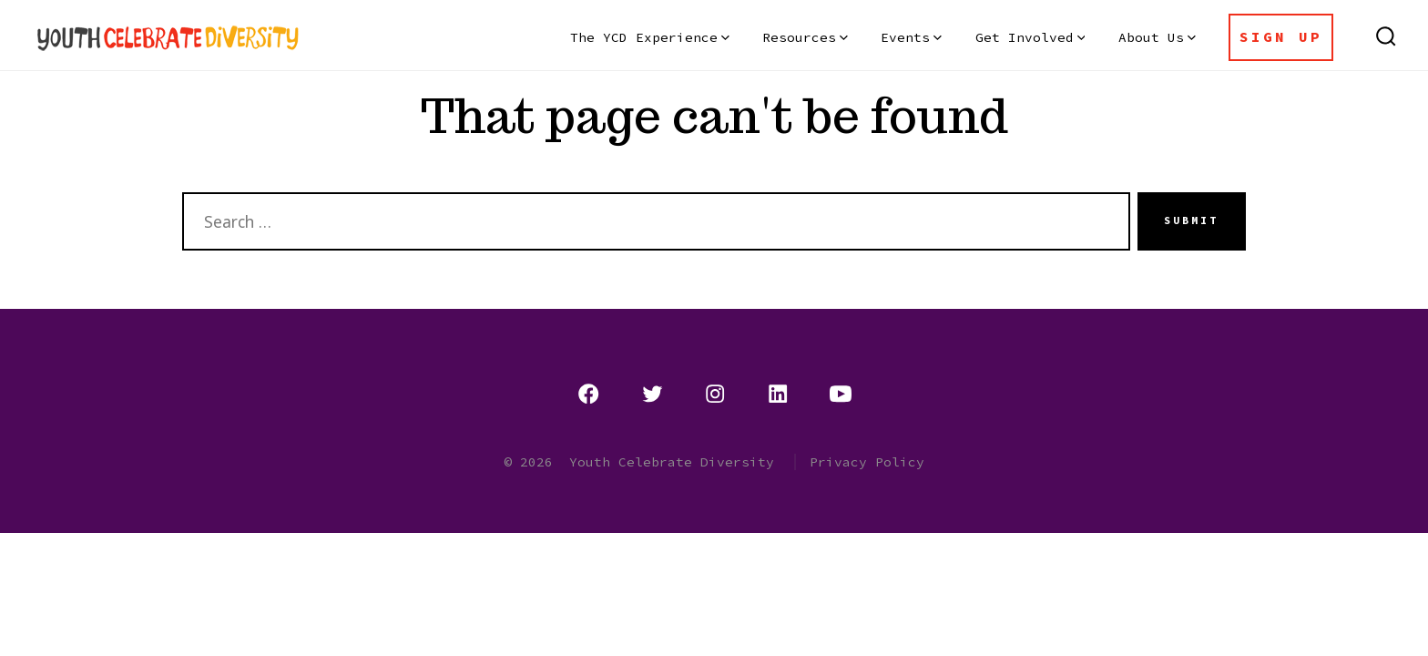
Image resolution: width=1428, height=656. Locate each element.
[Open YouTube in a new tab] (840, 393)
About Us (1157, 37)
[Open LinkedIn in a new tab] (777, 393)
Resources (805, 37)
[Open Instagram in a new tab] (714, 393)
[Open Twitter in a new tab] (652, 393)
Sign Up (1280, 36)
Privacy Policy (867, 462)
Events (911, 37)
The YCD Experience (649, 37)
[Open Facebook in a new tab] (588, 393)
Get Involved (1030, 37)
